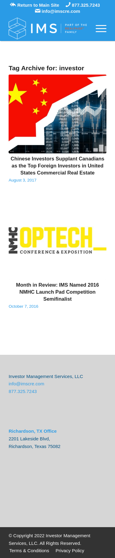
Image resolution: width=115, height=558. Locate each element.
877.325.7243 (83, 5)
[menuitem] (29, 550)
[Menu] (98, 28)
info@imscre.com (57, 11)
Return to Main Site (34, 5)
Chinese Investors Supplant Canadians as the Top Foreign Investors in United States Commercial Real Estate (57, 165)
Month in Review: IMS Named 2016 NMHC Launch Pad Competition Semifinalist (57, 292)
